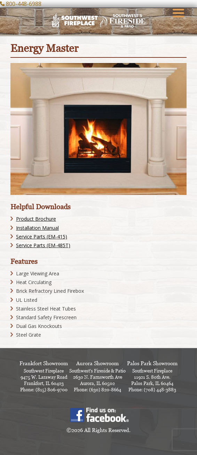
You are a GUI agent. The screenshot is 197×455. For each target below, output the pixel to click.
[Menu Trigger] (178, 12)
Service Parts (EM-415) (41, 236)
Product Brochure (36, 218)
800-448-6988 (23, 4)
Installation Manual (37, 228)
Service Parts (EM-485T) (43, 245)
